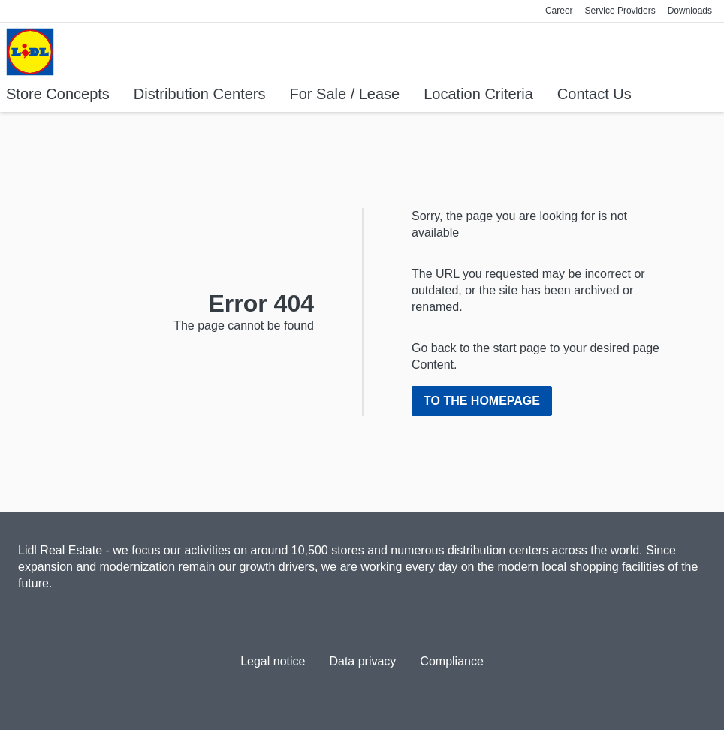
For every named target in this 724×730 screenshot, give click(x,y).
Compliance (451, 661)
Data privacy (362, 661)
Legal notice (272, 661)
